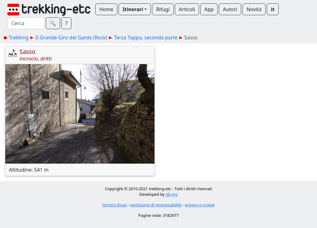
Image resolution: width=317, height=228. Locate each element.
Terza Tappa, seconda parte (145, 37)
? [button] (66, 23)
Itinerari (133, 9)
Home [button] (106, 9)
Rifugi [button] (162, 9)
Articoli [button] (187, 9)
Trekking (18, 37)
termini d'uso (114, 205)
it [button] (273, 9)
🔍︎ (53, 23)
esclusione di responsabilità (156, 205)
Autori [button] (230, 9)
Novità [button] (254, 9)
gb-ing (172, 194)
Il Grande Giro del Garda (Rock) (71, 37)
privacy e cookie (200, 205)
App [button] (209, 9)
